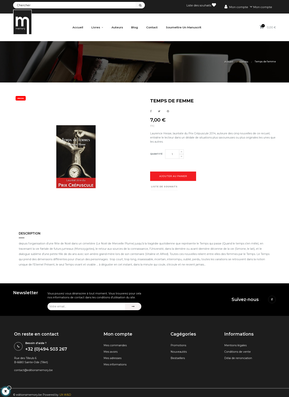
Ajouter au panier (173, 177)
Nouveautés (179, 364)
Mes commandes (116, 357)
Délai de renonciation (239, 370)
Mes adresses (113, 370)
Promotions (179, 357)
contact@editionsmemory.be (35, 383)
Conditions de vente (238, 364)
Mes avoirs (111, 364)
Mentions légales (236, 357)
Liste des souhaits (201, 5)
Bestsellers (178, 370)
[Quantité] (172, 155)
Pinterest (168, 111)
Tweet (159, 111)
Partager (151, 111)
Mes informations (116, 377)
